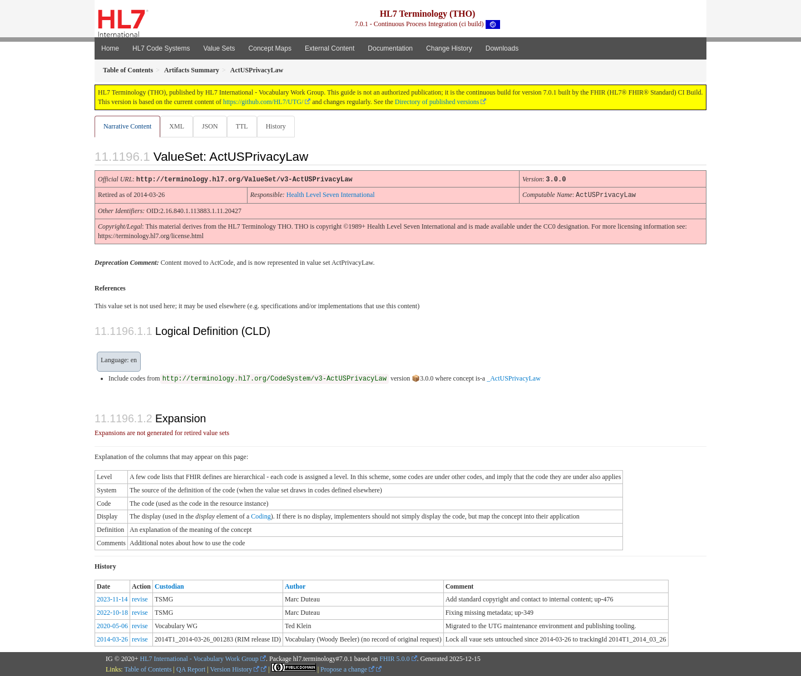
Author (295, 586)
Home (110, 48)
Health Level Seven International (330, 195)
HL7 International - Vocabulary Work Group (199, 658)
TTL (245, 126)
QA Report (190, 669)
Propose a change (347, 669)
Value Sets (219, 48)
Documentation (390, 48)
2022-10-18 (112, 612)
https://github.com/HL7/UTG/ (263, 102)
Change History (449, 48)
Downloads (502, 48)
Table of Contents (147, 669)
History (280, 126)
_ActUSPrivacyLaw (514, 378)
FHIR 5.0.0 (394, 658)
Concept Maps (270, 48)
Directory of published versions (437, 102)
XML (177, 126)
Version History (235, 669)
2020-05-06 (112, 625)
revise (140, 599)
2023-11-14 (112, 599)
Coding (260, 516)
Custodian (169, 586)
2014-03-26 (112, 639)
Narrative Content (127, 126)
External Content (329, 48)
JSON (212, 126)
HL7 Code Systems (161, 48)
